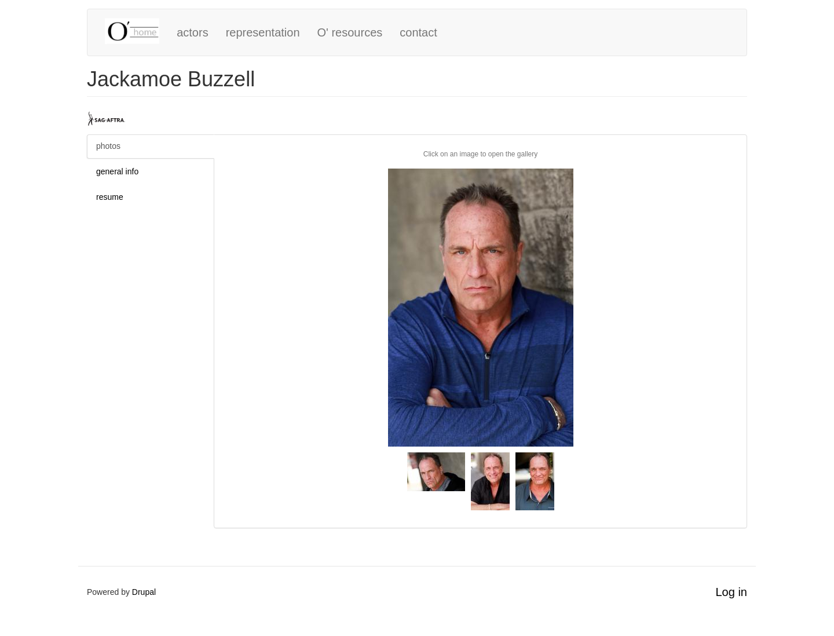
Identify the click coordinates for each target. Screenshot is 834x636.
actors (192, 32)
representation (263, 32)
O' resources (350, 32)
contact (418, 32)
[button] (480, 308)
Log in (732, 592)
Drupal (144, 592)
